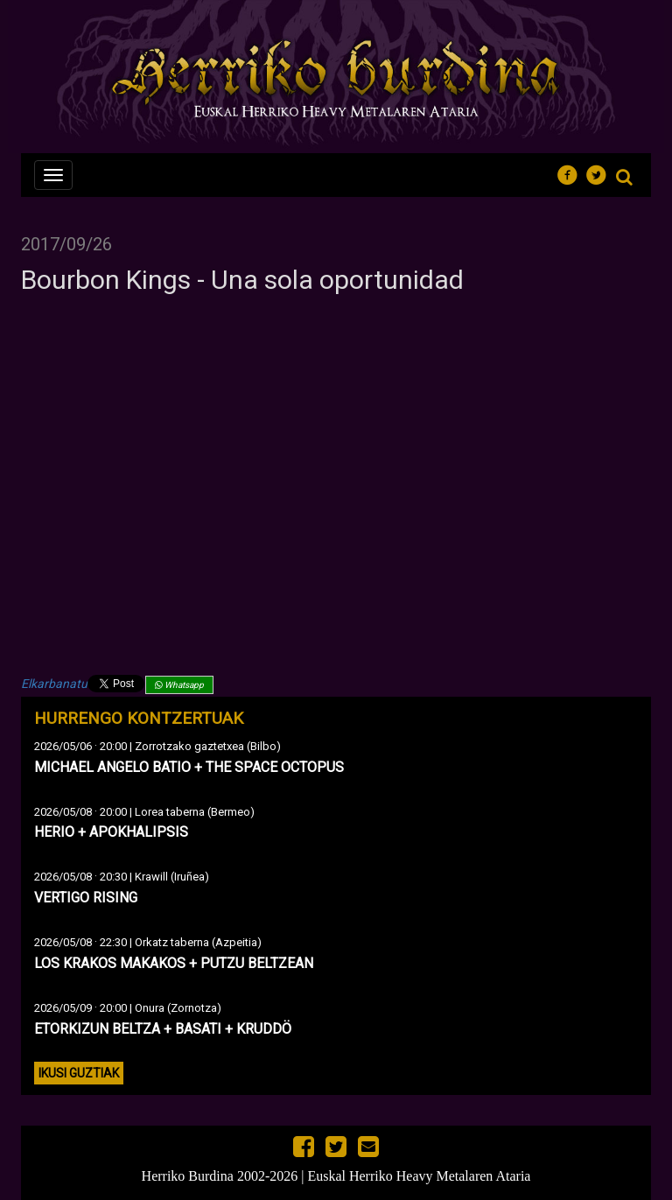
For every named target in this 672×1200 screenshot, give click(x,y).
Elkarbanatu (54, 684)
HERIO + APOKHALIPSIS (111, 832)
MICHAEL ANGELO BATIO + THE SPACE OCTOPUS (189, 767)
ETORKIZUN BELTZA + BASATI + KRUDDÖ (162, 1029)
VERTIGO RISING (85, 897)
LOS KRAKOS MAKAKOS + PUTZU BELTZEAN (173, 963)
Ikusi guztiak (78, 1073)
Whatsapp (179, 685)
